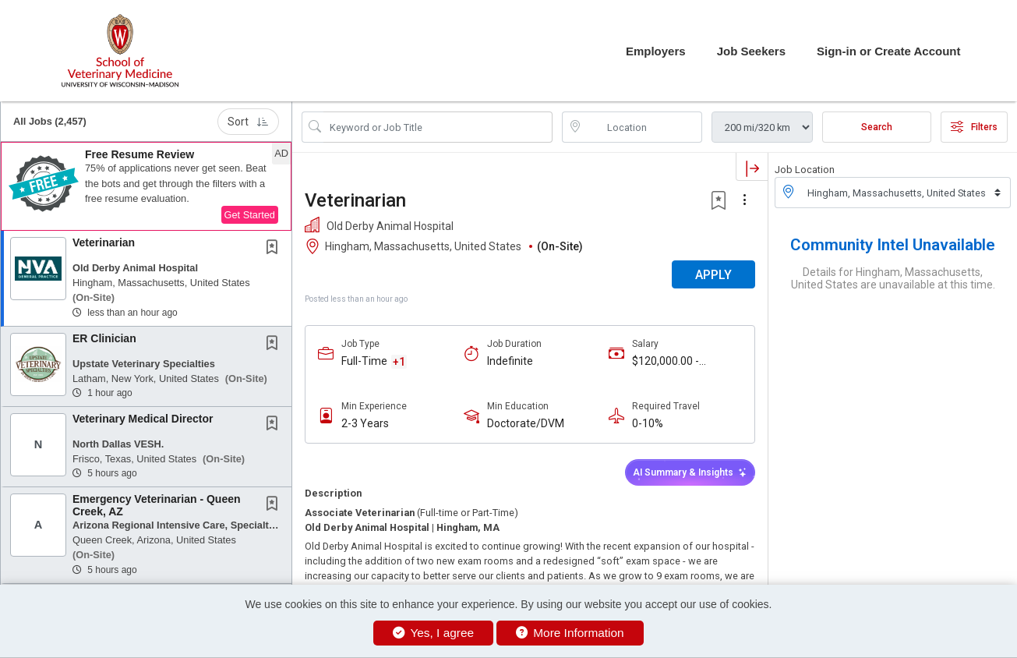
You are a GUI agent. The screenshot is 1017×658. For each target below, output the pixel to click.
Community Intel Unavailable (892, 244)
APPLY (713, 274)
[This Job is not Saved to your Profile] (275, 248)
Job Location (805, 169)
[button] (146, 186)
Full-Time (364, 361)
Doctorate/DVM (525, 423)
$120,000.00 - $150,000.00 (665, 361)
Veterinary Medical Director (143, 418)
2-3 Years (365, 423)
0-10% (647, 423)
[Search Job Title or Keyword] (438, 127)
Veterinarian (103, 242)
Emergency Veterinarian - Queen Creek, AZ (156, 505)
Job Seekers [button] (751, 51)
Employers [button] (656, 51)
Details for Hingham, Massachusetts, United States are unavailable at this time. (893, 278)
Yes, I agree (433, 632)
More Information (570, 632)
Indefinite (510, 361)
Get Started (249, 215)
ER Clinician (104, 338)
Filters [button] (974, 127)
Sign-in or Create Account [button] (888, 51)
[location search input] (643, 127)
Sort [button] (248, 121)
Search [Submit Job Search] (876, 127)
